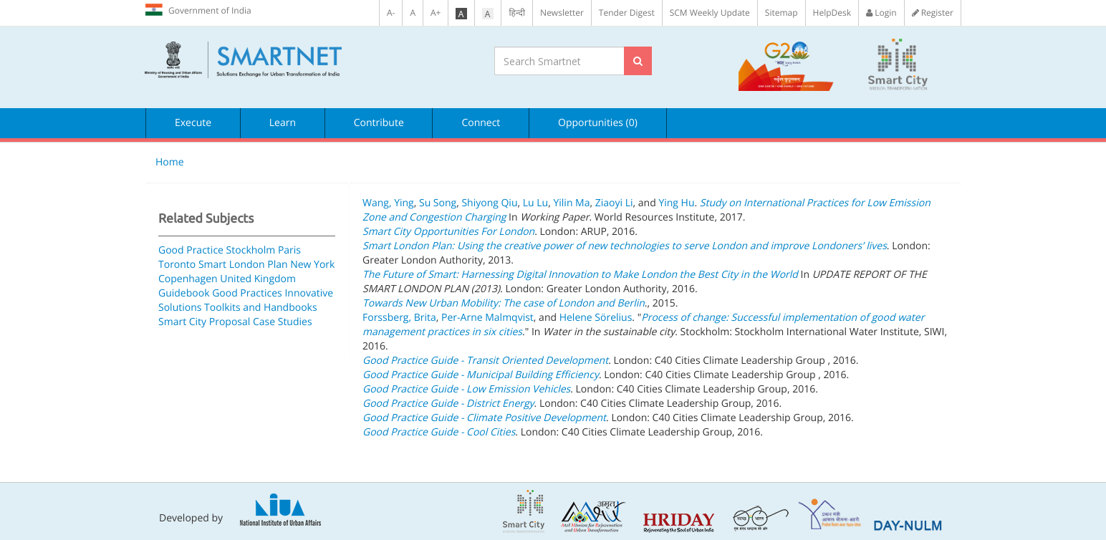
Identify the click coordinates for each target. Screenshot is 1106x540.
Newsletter (562, 12)
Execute (193, 123)
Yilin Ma (571, 203)
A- (391, 12)
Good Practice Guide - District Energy (448, 403)
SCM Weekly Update (710, 12)
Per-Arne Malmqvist (487, 317)
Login (881, 12)
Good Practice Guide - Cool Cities (438, 432)
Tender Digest (627, 12)
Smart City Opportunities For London (448, 231)
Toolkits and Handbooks (260, 307)
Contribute (379, 123)
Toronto (177, 264)
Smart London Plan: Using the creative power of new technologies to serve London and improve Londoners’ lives (624, 246)
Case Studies (282, 322)
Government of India (198, 10)
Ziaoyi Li (614, 203)
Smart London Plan (243, 264)
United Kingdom (258, 279)
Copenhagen (188, 279)
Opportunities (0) (598, 123)
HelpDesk (832, 12)
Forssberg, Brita (399, 317)
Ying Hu (676, 203)
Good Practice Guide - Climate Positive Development (484, 418)
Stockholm (251, 250)
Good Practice (190, 250)
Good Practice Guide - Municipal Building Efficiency (480, 375)
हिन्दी (517, 12)
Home (169, 162)
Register (932, 12)
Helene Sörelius (596, 317)
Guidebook (184, 293)
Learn (282, 123)
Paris (289, 250)
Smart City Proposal (204, 322)
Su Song (437, 203)
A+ (436, 12)
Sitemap (781, 12)
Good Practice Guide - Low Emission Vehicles (466, 389)
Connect (480, 123)
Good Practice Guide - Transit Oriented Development (485, 360)
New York (312, 264)
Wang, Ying (388, 203)
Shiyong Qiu (489, 203)
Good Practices (247, 293)
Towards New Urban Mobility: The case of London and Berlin (503, 303)
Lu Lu (535, 203)
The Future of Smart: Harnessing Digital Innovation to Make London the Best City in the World (580, 274)
